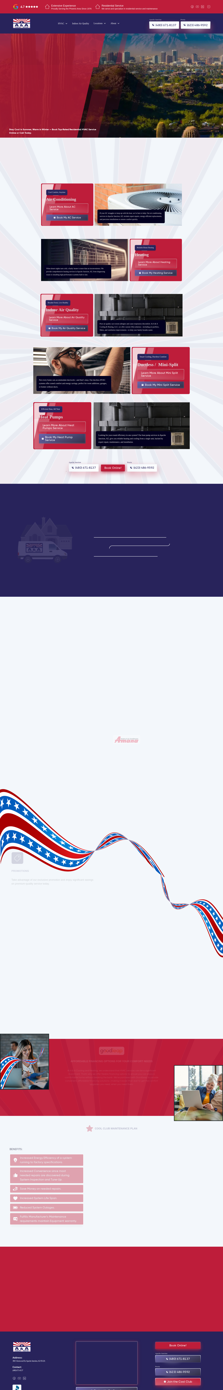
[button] (63, 23)
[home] (22, 23)
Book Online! (112, 468)
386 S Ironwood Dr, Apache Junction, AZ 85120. (29, 1361)
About (113, 23)
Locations (98, 23)
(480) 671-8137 (18, 1370)
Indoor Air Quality (80, 23)
